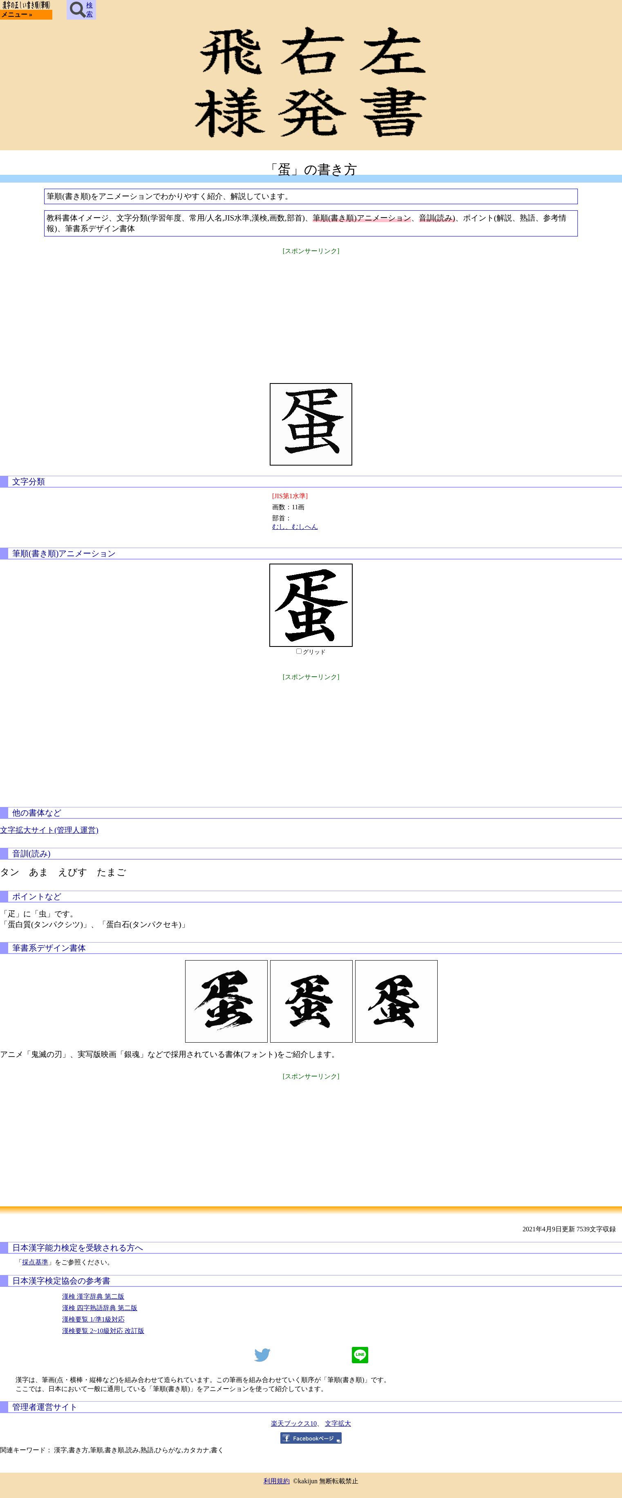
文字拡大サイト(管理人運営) (49, 830)
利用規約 (277, 1481)
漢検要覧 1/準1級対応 (93, 1319)
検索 (81, 10)
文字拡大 (338, 1423)
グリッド (314, 652)
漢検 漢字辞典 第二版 (93, 1296)
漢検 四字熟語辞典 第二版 (99, 1307)
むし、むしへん (295, 526)
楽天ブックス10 (294, 1423)
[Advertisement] (311, 313)
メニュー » (16, 14)
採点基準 (35, 1262)
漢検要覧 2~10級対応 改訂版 (103, 1330)
